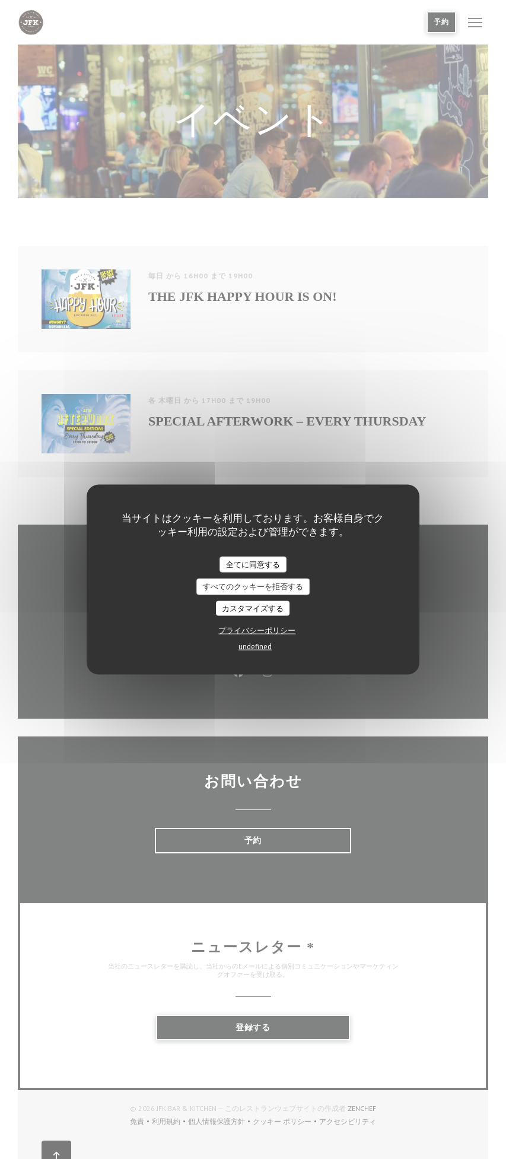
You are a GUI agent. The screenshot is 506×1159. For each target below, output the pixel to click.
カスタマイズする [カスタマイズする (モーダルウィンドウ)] (253, 608)
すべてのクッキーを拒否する (253, 587)
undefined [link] (255, 647)
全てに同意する (253, 564)
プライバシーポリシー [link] (256, 630)
